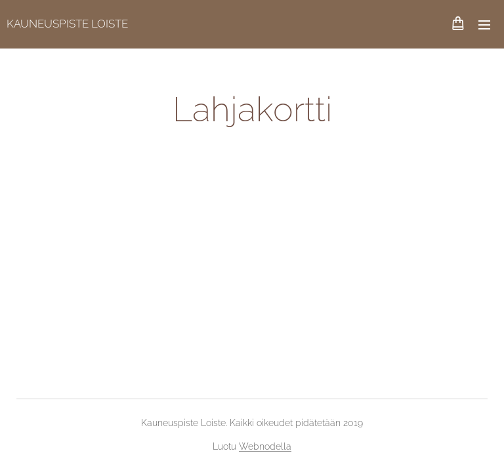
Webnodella (265, 446)
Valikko (484, 25)
